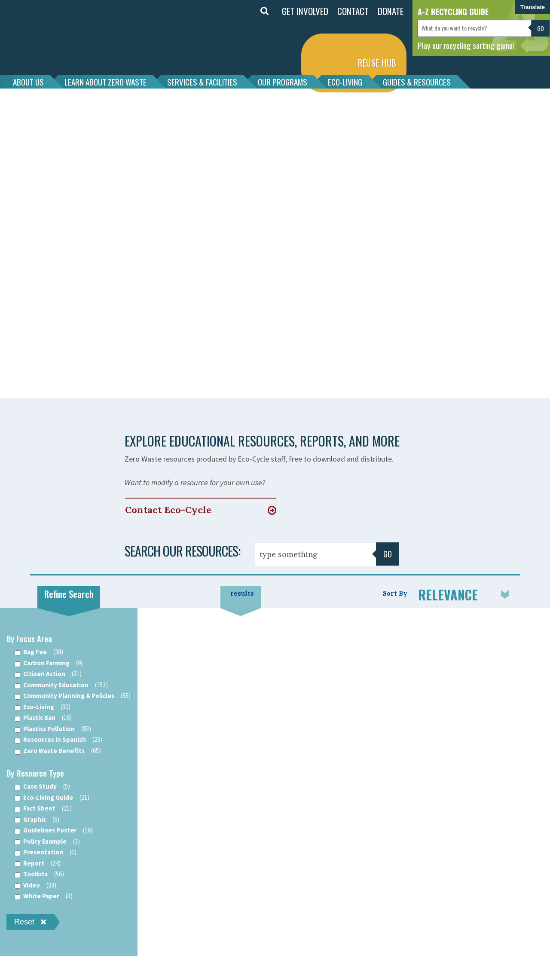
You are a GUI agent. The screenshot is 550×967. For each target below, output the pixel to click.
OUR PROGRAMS (282, 82)
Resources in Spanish (58, 740)
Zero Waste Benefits (58, 751)
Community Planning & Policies (73, 696)
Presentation (45, 852)
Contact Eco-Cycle (168, 510)
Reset (30, 922)
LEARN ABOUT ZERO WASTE (105, 82)
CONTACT (353, 11)
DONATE (390, 11)
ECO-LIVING (345, 82)
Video (35, 885)
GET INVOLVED (305, 11)
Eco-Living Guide (52, 798)
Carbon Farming (49, 663)
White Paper (44, 896)
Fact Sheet (43, 809)
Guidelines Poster (54, 830)
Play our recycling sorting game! (466, 45)
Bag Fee (39, 652)
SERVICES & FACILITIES (202, 82)
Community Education (61, 685)
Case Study (42, 787)
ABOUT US (28, 82)
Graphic (37, 820)
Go (540, 28)
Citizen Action (48, 674)
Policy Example (47, 842)
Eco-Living (42, 707)
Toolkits (39, 874)
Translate (532, 7)
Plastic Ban (43, 718)
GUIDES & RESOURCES (417, 82)
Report (38, 864)
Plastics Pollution (53, 729)
